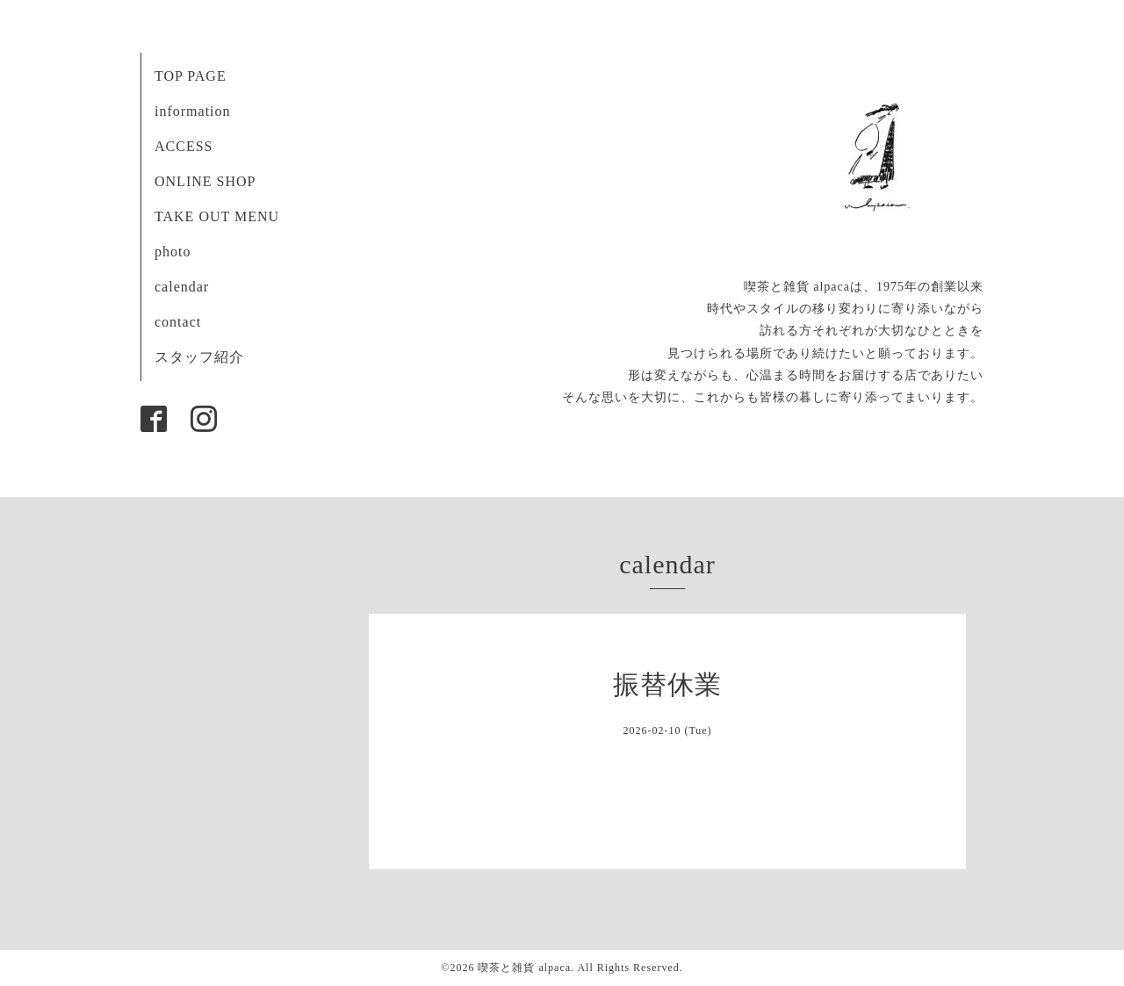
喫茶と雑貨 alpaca (524, 967)
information (193, 111)
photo (173, 251)
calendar (182, 286)
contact (178, 321)
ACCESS (184, 146)
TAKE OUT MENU (217, 216)
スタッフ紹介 (199, 356)
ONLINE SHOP (205, 181)
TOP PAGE (191, 75)
